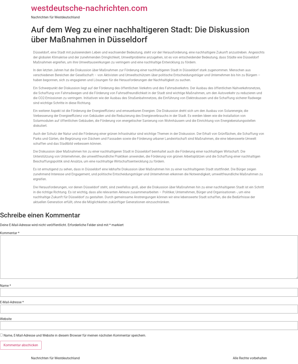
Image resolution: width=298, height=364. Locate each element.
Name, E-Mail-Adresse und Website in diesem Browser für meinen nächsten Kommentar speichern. (75, 335)
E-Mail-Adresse (12, 302)
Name (5, 285)
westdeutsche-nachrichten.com (89, 8)
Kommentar (9, 233)
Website (6, 319)
